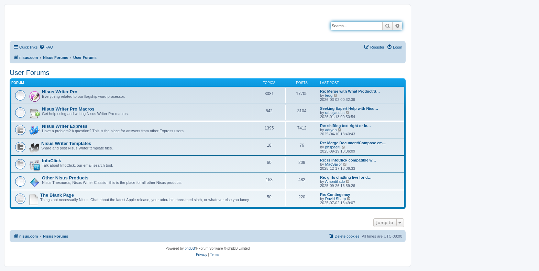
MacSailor (333, 164)
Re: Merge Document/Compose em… (353, 143)
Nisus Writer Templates (66, 143)
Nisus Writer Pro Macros (68, 109)
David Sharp (335, 199)
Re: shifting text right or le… (345, 126)
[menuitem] (46, 47)
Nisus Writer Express (64, 126)
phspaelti (332, 147)
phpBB (190, 248)
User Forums (30, 72)
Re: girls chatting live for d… (346, 177)
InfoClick (51, 160)
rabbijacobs (334, 113)
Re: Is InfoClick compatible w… (348, 160)
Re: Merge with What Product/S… (350, 91)
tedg (328, 95)
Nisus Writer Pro (59, 91)
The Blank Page (57, 195)
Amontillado (335, 181)
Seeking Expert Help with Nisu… (349, 108)
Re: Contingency (335, 194)
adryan (331, 130)
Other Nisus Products (65, 177)
